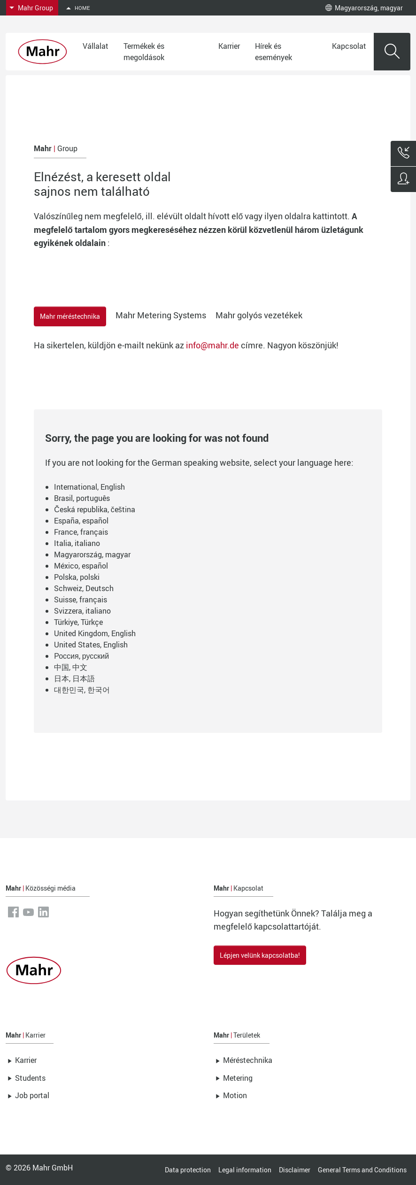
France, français (81, 532)
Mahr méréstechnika (70, 316)
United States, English (91, 644)
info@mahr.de (212, 345)
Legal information (244, 1169)
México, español (81, 566)
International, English (89, 487)
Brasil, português (82, 498)
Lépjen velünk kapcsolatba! (260, 955)
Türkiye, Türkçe (78, 622)
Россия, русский (81, 656)
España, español (81, 521)
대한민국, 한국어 (82, 690)
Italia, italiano (77, 543)
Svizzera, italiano (82, 611)
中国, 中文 (70, 667)
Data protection (188, 1169)
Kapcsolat (349, 46)
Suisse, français (80, 599)
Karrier (229, 46)
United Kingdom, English (95, 633)
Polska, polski (77, 577)
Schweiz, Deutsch (84, 588)
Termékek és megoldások (143, 51)
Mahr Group (35, 7)
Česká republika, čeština (94, 509)
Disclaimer (294, 1169)
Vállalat (95, 46)
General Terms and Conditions (362, 1169)
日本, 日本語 (74, 678)
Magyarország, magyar (364, 7)
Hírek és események (273, 51)
